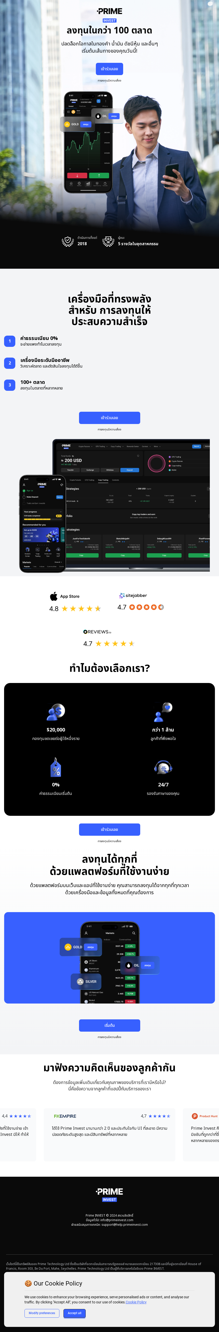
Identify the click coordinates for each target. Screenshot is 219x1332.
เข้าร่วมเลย (109, 69)
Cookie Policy (136, 1302)
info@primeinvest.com (116, 1220)
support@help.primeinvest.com (124, 1224)
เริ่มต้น (110, 1025)
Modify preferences (42, 1313)
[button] (109, 1134)
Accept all (74, 1313)
